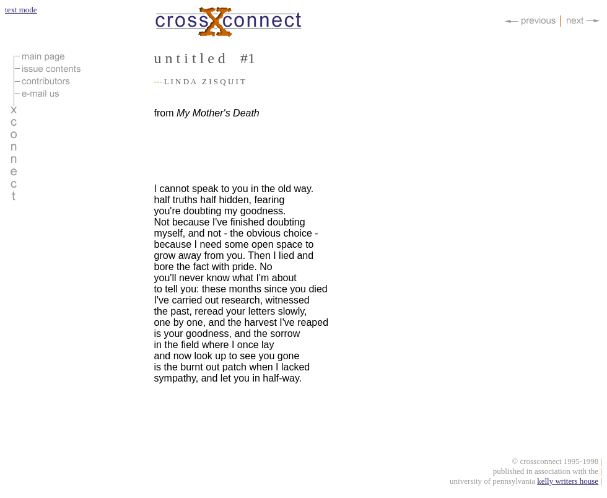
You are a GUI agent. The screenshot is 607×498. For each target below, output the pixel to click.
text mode (21, 9)
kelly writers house (567, 482)
